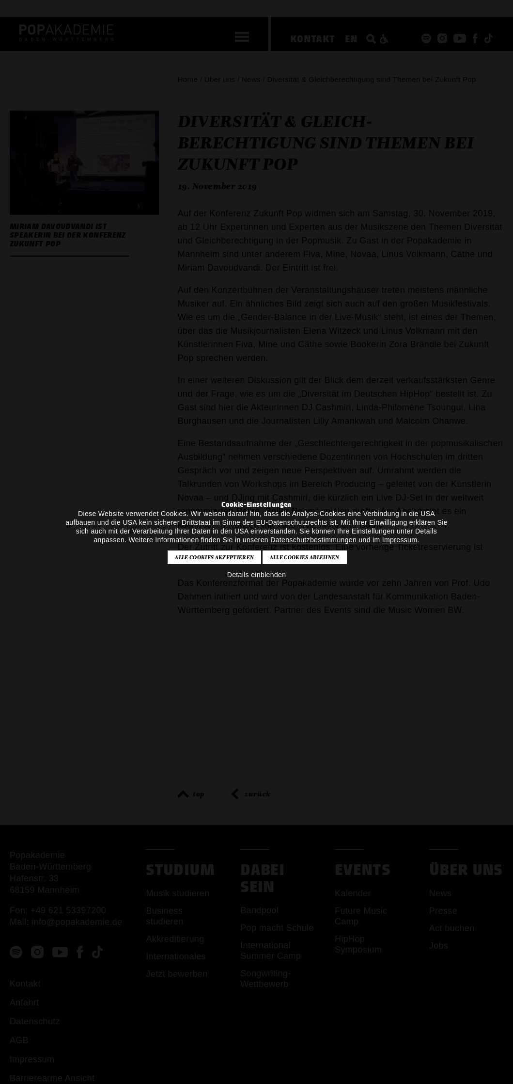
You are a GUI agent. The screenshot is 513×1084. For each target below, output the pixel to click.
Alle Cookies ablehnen (305, 557)
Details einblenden (256, 575)
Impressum (399, 540)
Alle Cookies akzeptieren (214, 557)
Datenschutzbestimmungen (313, 540)
